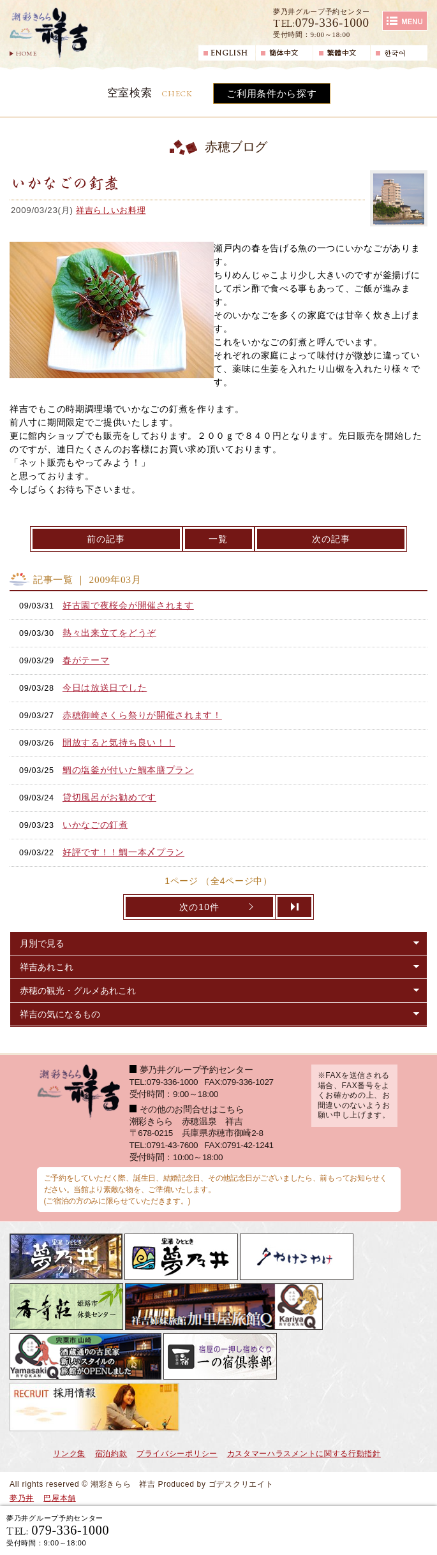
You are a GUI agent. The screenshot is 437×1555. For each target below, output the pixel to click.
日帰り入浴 (383, 1529)
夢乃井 (22, 1498)
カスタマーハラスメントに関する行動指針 (304, 1453)
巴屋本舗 (59, 1498)
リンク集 (69, 1453)
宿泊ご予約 (281, 1529)
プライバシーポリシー (177, 1453)
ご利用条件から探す (271, 93)
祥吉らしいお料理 (111, 210)
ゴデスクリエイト (241, 1484)
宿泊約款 (111, 1453)
